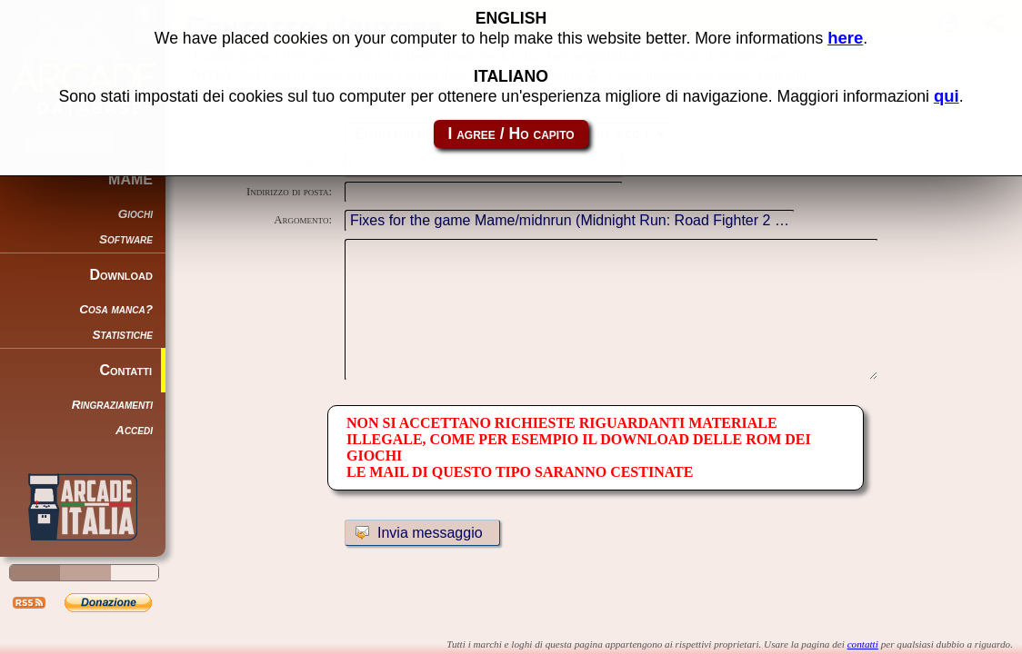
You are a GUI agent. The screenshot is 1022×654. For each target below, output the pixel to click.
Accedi (134, 430)
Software (126, 239)
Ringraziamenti (112, 404)
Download (121, 274)
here (845, 35)
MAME (130, 179)
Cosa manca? (116, 309)
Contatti (125, 370)
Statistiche (123, 335)
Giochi (135, 214)
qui (946, 93)
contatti (862, 644)
